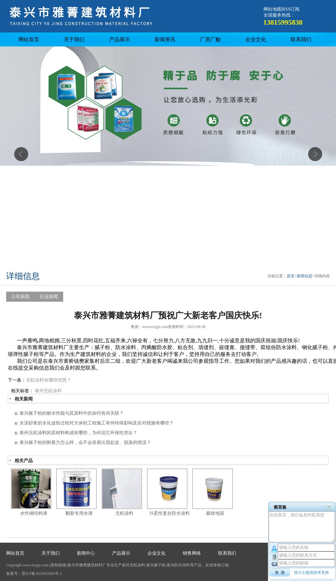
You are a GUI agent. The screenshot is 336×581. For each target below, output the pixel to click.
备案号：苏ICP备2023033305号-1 (34, 573)
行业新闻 (49, 296)
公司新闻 (20, 296)
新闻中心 (86, 553)
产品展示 (119, 39)
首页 (291, 276)
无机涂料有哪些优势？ (48, 380)
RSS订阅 (290, 9)
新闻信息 (304, 276)
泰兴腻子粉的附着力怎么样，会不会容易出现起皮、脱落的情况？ (85, 442)
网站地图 (272, 9)
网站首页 (28, 39)
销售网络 (192, 553)
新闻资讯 (165, 39)
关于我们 (74, 39)
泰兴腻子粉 (156, 565)
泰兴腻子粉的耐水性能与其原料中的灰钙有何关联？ (71, 413)
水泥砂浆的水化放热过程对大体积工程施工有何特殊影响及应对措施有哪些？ (96, 423)
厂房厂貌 (210, 39)
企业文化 (255, 39)
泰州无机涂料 (48, 390)
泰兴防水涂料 (178, 565)
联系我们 (301, 39)
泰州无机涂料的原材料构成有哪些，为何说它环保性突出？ (78, 432)
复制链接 (58, 565)
